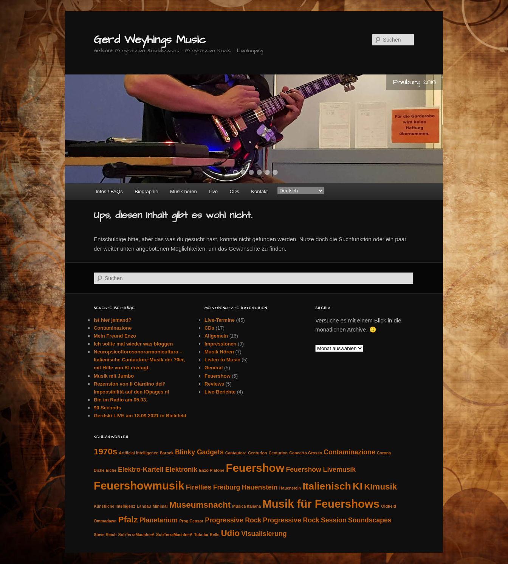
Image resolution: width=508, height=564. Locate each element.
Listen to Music (222, 360)
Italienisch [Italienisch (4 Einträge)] (326, 486)
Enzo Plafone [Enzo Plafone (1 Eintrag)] (211, 470)
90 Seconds (107, 408)
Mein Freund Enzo (115, 336)
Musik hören (183, 191)
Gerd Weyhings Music (150, 40)
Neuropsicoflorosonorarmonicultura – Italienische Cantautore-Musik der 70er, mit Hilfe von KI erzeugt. (139, 359)
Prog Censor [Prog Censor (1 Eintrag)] (191, 521)
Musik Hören (219, 352)
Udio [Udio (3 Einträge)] (230, 533)
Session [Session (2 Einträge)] (334, 520)
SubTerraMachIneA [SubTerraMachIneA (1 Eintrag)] (136, 534)
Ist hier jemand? (113, 320)
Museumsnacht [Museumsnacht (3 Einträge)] (200, 505)
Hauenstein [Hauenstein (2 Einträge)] (259, 487)
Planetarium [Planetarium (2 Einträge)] (158, 520)
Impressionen (220, 344)
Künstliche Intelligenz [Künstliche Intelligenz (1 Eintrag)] (114, 506)
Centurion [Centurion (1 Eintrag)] (257, 453)
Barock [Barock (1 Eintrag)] (166, 453)
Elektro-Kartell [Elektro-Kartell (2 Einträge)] (141, 469)
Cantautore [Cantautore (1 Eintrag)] (235, 453)
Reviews (214, 384)
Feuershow (217, 376)
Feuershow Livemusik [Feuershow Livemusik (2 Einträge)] (321, 469)
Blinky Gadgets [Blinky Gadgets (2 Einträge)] (199, 452)
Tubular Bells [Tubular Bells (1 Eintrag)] (207, 534)
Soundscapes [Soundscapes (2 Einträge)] (370, 520)
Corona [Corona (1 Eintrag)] (384, 453)
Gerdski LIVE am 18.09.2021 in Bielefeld (140, 415)
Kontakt (259, 191)
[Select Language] (300, 190)
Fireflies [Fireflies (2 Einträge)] (199, 487)
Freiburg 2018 (414, 82)
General (213, 367)
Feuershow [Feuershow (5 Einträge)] (255, 468)
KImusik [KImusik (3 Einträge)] (380, 486)
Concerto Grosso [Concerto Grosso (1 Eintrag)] (305, 453)
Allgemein (216, 336)
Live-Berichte (219, 392)
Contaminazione (113, 328)
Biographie (146, 191)
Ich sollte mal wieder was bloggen (133, 344)
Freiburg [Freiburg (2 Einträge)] (226, 487)
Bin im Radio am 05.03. (120, 400)
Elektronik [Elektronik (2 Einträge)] (181, 469)
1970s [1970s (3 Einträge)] (105, 451)
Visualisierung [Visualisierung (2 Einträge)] (264, 534)
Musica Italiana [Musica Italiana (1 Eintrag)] (246, 506)
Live (213, 191)
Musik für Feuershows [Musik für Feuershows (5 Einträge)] (320, 503)
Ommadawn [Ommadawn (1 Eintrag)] (105, 521)
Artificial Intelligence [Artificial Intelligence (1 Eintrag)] (138, 453)
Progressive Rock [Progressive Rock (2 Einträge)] (233, 520)
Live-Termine (219, 320)
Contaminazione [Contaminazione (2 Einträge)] (349, 452)
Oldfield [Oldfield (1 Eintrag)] (388, 506)
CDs (234, 191)
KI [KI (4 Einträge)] (357, 486)
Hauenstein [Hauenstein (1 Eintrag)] (290, 488)
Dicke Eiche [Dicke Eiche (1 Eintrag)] (105, 470)
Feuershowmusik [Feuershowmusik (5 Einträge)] (139, 485)
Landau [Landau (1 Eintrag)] (144, 506)
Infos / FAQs (109, 191)
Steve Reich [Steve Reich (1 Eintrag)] (105, 534)
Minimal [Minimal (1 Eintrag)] (160, 506)
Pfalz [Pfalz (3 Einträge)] (128, 519)
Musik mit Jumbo (114, 376)
